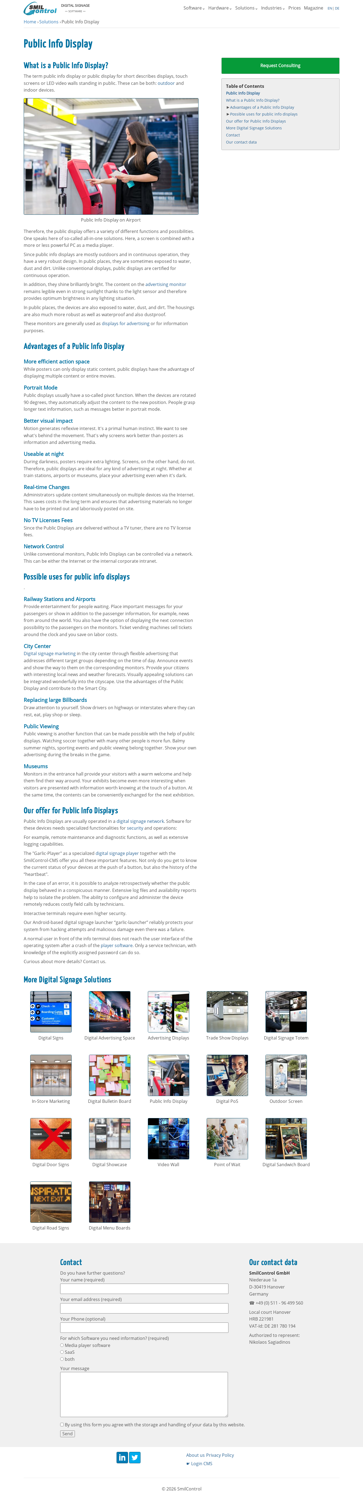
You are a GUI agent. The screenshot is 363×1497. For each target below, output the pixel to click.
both (67, 1359)
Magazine (313, 8)
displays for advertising (126, 323)
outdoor (166, 83)
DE (336, 8)
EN (330, 8)
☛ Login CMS (199, 1464)
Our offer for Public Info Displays (256, 121)
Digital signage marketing (50, 653)
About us (195, 1455)
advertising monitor (165, 284)
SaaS (67, 1352)
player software (117, 945)
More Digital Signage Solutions (254, 128)
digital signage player (117, 853)
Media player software (85, 1345)
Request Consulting (280, 66)
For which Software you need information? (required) (114, 1338)
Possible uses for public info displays (264, 114)
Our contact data (241, 142)
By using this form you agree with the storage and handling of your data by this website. (152, 1425)
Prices (294, 8)
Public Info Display (243, 93)
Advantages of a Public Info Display (262, 107)
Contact (233, 135)
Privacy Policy (220, 1455)
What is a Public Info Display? (252, 100)
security (135, 828)
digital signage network (140, 821)
